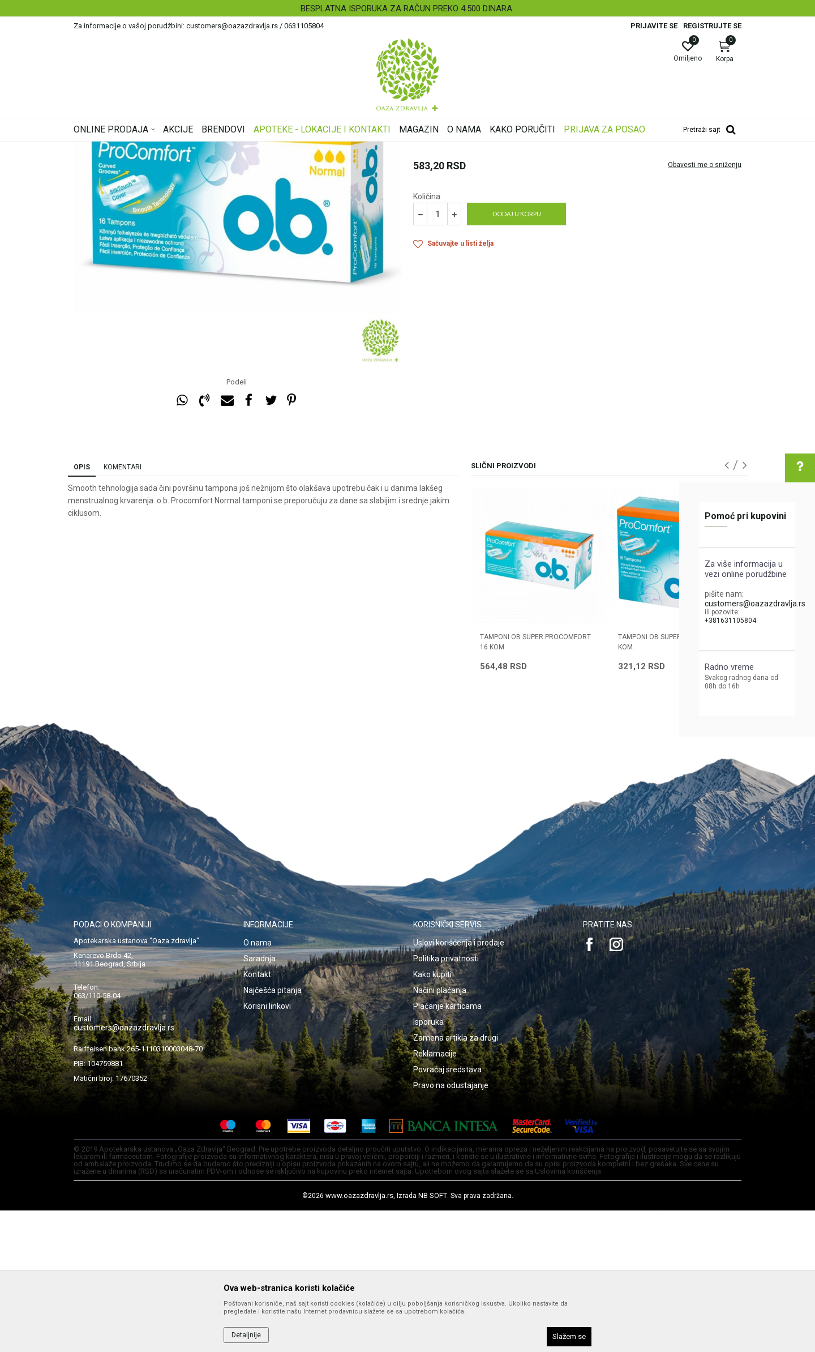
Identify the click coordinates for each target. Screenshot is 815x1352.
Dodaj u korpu (516, 355)
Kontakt (257, 1115)
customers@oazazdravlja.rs (755, 603)
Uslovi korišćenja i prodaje (458, 1084)
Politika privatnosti (446, 1100)
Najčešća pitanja (272, 1131)
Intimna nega (231, 149)
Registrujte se (712, 26)
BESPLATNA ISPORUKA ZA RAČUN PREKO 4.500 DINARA (406, 8)
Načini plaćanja (439, 1131)
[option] (407, 8)
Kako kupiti (432, 1115)
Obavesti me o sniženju (704, 306)
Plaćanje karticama (447, 1147)
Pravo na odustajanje (450, 1226)
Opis (82, 609)
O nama (257, 1084)
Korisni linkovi (267, 1147)
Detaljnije (246, 1335)
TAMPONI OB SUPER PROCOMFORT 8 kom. (676, 784)
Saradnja (259, 1100)
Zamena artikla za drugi (455, 1179)
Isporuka (428, 1163)
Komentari (122, 609)
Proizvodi (188, 149)
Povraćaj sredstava (447, 1211)
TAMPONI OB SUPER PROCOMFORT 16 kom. (535, 784)
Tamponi (274, 149)
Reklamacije (435, 1195)
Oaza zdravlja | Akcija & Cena (119, 149)
